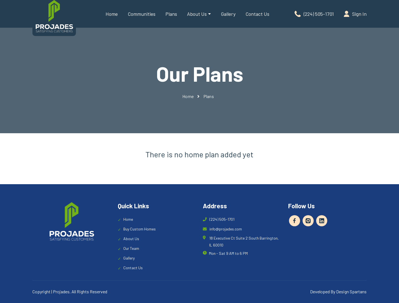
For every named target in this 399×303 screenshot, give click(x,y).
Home (112, 14)
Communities (141, 14)
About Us (131, 238)
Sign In (355, 14)
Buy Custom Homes (139, 229)
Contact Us (257, 14)
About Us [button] (197, 14)
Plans (171, 14)
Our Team (131, 248)
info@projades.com (222, 229)
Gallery (228, 14)
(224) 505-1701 (314, 14)
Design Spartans (351, 291)
